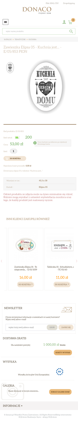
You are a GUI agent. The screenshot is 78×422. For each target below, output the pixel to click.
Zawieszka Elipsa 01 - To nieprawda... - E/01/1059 (25, 268)
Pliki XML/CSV (52, 3)
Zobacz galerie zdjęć (60, 392)
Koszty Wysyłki (63, 353)
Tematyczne (20, 39)
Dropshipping (69, 3)
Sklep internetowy (63, 415)
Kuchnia (32, 39)
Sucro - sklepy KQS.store (47, 417)
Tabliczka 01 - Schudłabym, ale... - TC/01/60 (62, 268)
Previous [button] (1, 261)
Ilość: (5, 151)
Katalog (8, 39)
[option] (46, 86)
